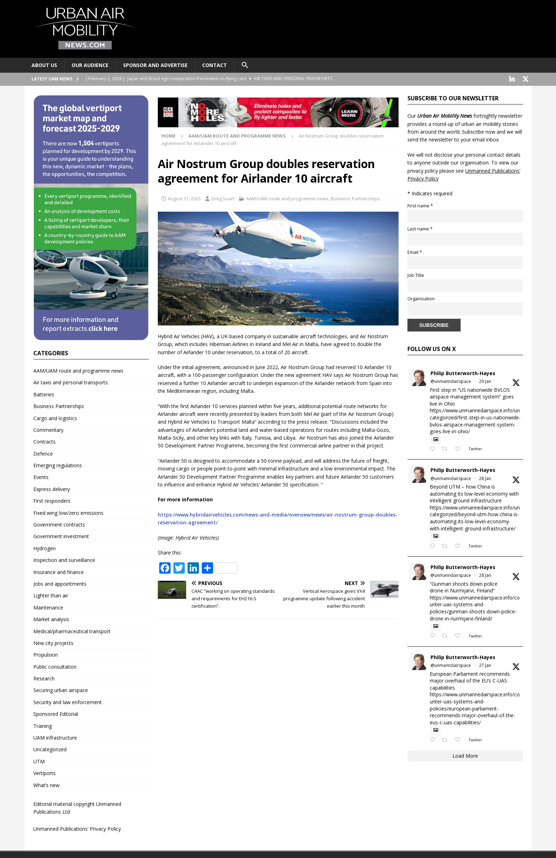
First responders (52, 500)
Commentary (48, 429)
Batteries (43, 393)
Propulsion (45, 654)
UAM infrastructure (55, 737)
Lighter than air (50, 594)
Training (42, 725)
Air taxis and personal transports (70, 381)
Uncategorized (50, 748)
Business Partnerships (355, 198)
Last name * (420, 228)
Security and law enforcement (67, 701)
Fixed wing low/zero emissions (68, 512)
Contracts (44, 441)
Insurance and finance (58, 571)
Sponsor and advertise (155, 65)
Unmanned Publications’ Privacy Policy (77, 828)
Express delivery (51, 488)
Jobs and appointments (60, 583)
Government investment (61, 535)
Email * (414, 252)
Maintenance (48, 606)
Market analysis (51, 618)
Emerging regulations (57, 464)
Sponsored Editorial (55, 713)
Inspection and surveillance (64, 559)
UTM (39, 760)
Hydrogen (44, 547)
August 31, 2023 (184, 198)
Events (41, 476)
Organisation (421, 298)
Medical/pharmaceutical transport (72, 630)
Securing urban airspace (60, 689)
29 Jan (485, 381)
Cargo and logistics (55, 417)
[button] (245, 65)
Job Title (415, 275)
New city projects (53, 642)
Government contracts (59, 523)
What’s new (46, 784)
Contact (214, 65)
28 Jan (485, 478)
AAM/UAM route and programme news (287, 198)
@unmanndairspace (450, 381)
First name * (420, 205)
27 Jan (485, 665)
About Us (44, 65)
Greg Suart (222, 198)
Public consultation (55, 666)
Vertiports (44, 772)
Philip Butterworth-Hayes (462, 372)
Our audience (90, 65)
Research (44, 677)
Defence (43, 453)
